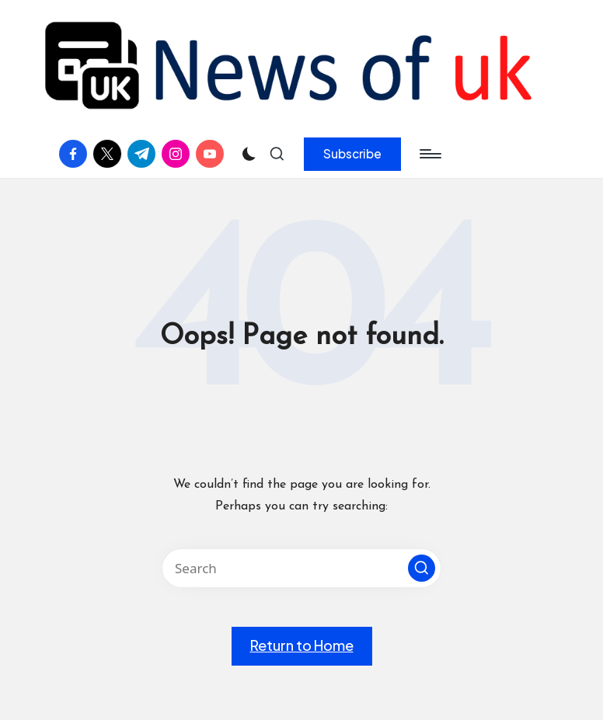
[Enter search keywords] (301, 568)
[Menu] (429, 153)
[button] (352, 153)
